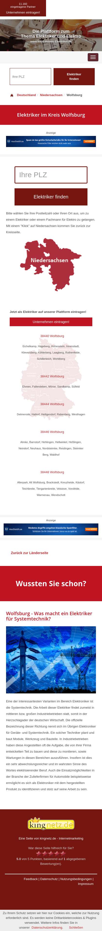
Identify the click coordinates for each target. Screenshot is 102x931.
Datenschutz (49, 879)
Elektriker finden (74, 76)
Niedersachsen (51, 95)
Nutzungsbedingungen (76, 879)
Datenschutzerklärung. (47, 927)
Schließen (76, 927)
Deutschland (23, 95)
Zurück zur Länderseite (29, 553)
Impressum (86, 884)
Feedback (31, 879)
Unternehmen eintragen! (51, 322)
